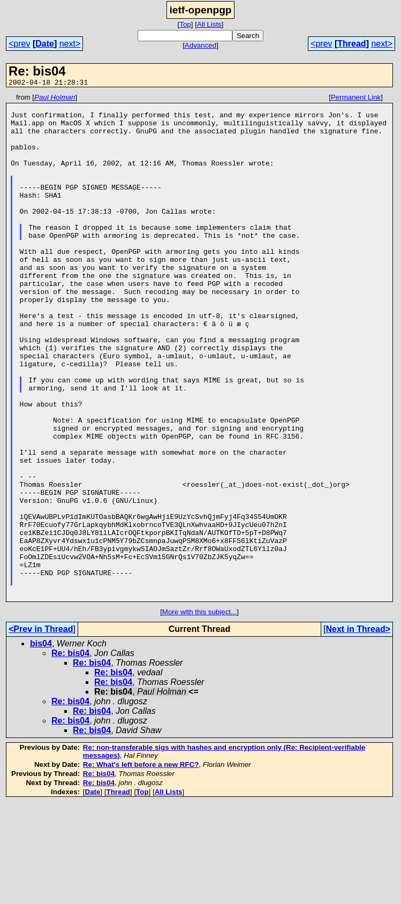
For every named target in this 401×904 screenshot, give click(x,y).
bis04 (41, 744)
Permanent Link (356, 99)
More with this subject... (199, 713)
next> (70, 43)
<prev (19, 43)
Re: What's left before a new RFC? (141, 866)
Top (185, 24)
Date (44, 43)
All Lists (209, 24)
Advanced (200, 45)
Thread (351, 43)
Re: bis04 (70, 754)
